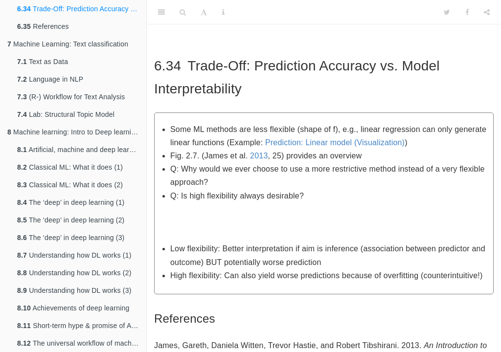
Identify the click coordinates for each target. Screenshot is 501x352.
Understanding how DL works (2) (74, 273)
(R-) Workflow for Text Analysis (71, 97)
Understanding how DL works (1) (74, 255)
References (43, 26)
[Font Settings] (203, 12)
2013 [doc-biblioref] (259, 156)
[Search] (182, 12)
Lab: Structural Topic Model (65, 114)
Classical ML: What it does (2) (70, 185)
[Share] (487, 12)
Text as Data (42, 62)
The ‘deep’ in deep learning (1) (70, 202)
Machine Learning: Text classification (67, 44)
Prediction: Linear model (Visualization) (335, 142)
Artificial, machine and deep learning (79, 150)
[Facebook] (467, 12)
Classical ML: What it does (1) (70, 167)
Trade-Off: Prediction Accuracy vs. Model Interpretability (81, 9)
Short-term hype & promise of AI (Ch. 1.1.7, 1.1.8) (81, 326)
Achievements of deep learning (73, 308)
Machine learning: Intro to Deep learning (73, 132)
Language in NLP (50, 79)
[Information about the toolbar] (223, 12)
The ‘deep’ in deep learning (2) (70, 220)
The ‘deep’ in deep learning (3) (70, 238)
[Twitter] (446, 12)
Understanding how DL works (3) (74, 290)
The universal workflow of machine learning (81, 343)
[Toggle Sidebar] (161, 12)
